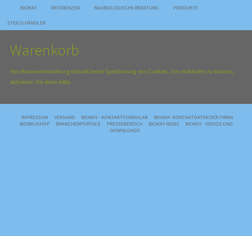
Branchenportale (78, 123)
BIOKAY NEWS (164, 123)
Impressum (34, 117)
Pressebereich (124, 123)
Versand (64, 117)
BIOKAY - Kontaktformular (114, 117)
